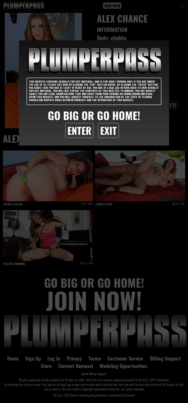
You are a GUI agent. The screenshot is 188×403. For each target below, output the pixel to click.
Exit (108, 130)
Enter (79, 130)
